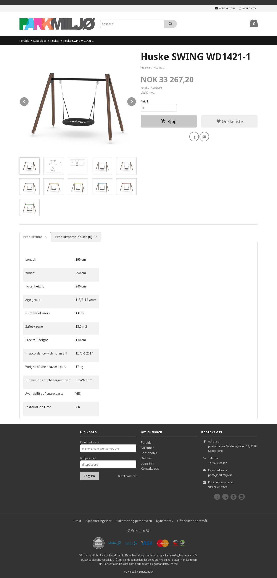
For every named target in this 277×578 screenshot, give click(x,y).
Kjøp (169, 121)
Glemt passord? (127, 476)
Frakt (78, 521)
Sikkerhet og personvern (134, 521)
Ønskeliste (229, 121)
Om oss (146, 458)
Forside (24, 41)
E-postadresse (89, 442)
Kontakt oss (150, 468)
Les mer (173, 564)
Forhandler (149, 453)
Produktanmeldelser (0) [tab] (73, 237)
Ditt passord (88, 458)
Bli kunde (147, 447)
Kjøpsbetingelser (98, 521)
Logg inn (147, 463)
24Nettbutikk (145, 571)
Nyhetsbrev (164, 521)
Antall (144, 101)
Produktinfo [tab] (32, 237)
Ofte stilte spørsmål (192, 521)
